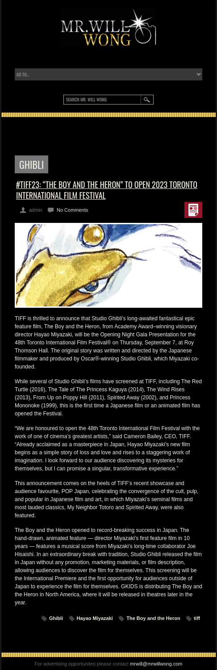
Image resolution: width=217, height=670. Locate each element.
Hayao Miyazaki (95, 618)
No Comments (72, 210)
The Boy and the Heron (153, 618)
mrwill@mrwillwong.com (156, 663)
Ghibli (56, 618)
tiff (197, 618)
